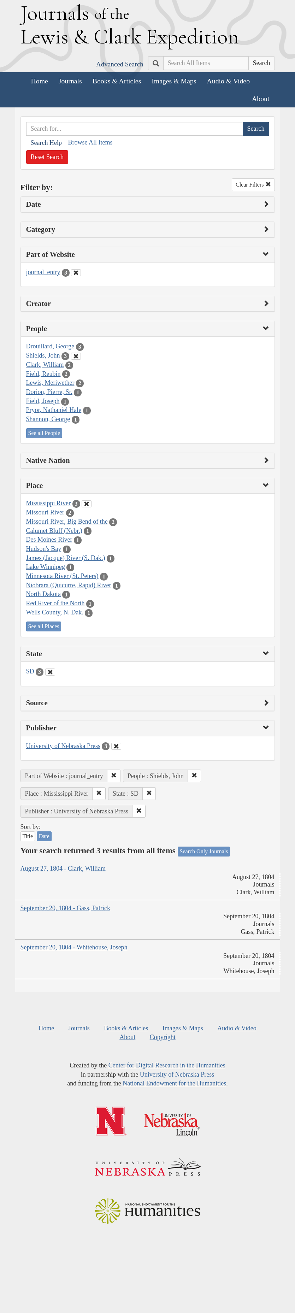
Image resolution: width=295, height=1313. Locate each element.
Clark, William (45, 364)
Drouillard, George (50, 346)
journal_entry (43, 272)
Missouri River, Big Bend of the (67, 521)
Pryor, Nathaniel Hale (54, 409)
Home (39, 81)
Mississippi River (48, 503)
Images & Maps (174, 81)
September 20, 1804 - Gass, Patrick (65, 908)
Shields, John (43, 355)
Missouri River (45, 512)
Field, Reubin (43, 373)
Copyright (163, 1037)
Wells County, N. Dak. (54, 612)
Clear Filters (253, 185)
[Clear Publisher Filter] (116, 746)
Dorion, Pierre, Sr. (49, 391)
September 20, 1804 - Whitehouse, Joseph (74, 947)
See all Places (43, 626)
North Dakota (43, 593)
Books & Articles (117, 81)
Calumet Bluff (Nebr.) (54, 530)
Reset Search (47, 156)
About (260, 98)
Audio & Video (228, 81)
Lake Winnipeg (45, 566)
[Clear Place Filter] (87, 503)
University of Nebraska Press (63, 745)
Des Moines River (49, 539)
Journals (70, 81)
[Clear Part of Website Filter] (76, 272)
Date (44, 836)
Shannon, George (48, 419)
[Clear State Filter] (50, 672)
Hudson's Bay (43, 548)
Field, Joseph (43, 401)
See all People (44, 433)
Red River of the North (55, 603)
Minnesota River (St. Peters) (62, 575)
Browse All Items (90, 142)
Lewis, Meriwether (50, 382)
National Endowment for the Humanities (174, 1083)
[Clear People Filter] (76, 356)
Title (28, 836)
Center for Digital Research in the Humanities (166, 1065)
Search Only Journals (204, 851)
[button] (113, 776)
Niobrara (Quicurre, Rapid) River (68, 585)
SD (30, 671)
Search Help (46, 142)
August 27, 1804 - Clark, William (63, 868)
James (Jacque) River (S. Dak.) (65, 557)
